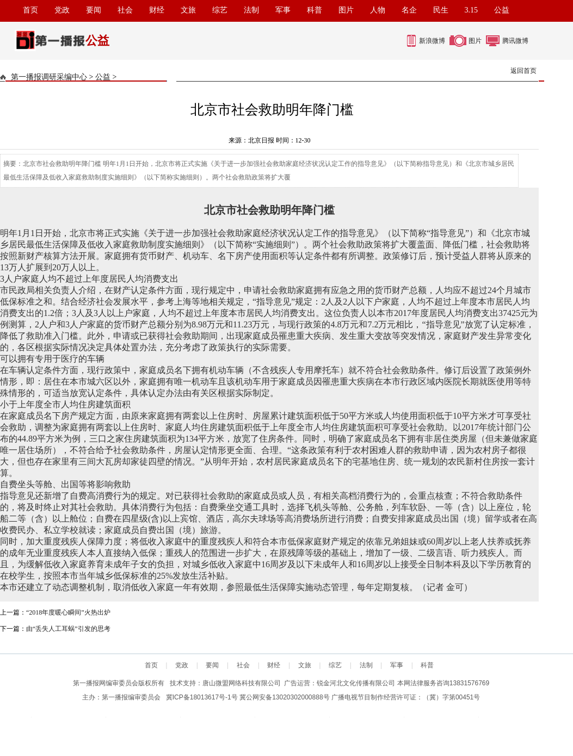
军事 (283, 10)
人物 (377, 10)
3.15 (471, 10)
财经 (156, 10)
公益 (501, 10)
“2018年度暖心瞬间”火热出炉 (68, 612)
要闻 (93, 10)
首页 (30, 10)
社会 (125, 10)
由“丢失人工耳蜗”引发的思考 (68, 629)
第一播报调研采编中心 (49, 77)
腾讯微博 (515, 41)
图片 (346, 10)
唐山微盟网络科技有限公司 (241, 683)
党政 (62, 10)
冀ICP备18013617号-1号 (202, 697)
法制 (251, 10)
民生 (440, 10)
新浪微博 (432, 41)
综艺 (219, 10)
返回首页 (523, 71)
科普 (314, 10)
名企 (409, 10)
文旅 (188, 10)
